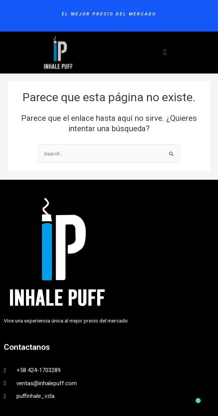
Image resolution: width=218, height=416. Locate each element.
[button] (164, 52)
